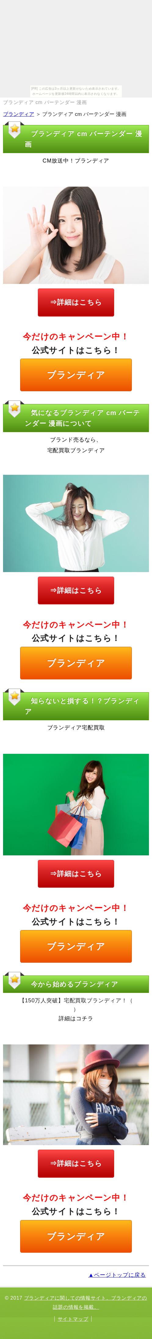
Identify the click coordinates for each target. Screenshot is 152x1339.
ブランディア (18, 114)
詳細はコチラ (76, 1018)
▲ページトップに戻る (117, 1275)
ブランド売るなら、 (76, 440)
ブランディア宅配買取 (76, 728)
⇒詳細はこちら (76, 302)
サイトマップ (73, 1319)
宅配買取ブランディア (76, 450)
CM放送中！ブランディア (76, 161)
